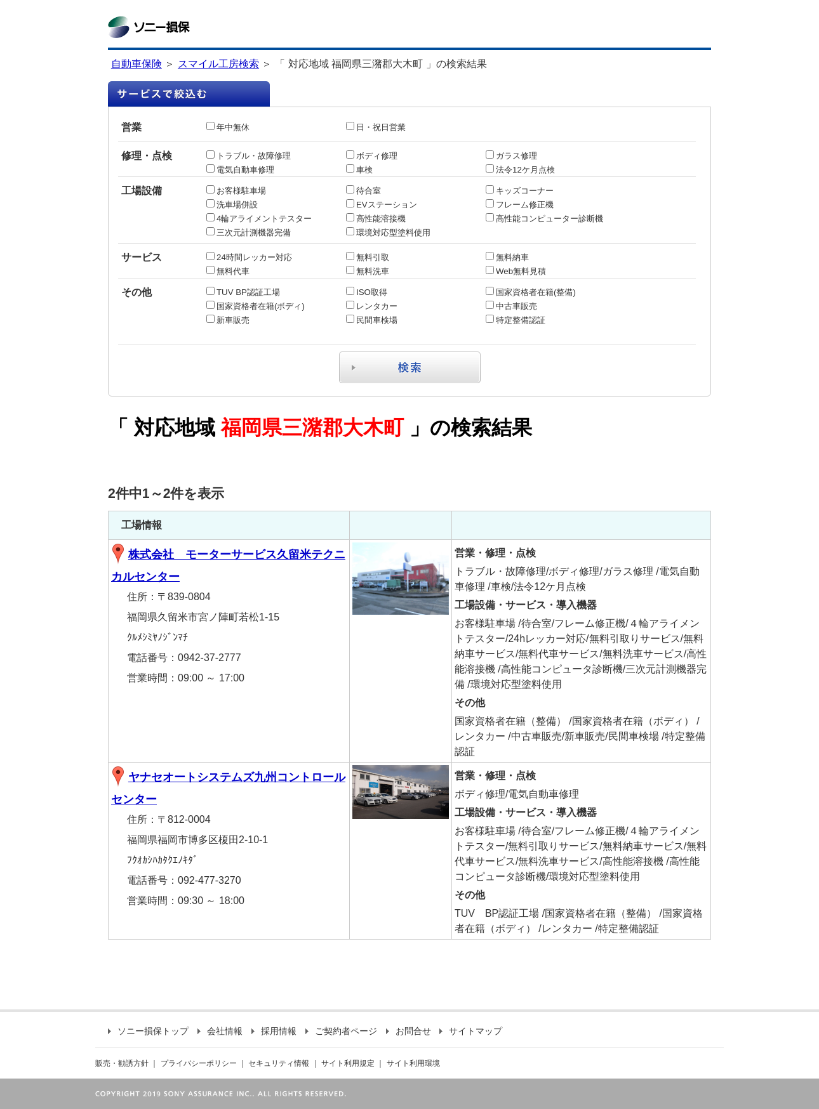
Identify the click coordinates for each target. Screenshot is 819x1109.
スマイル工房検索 (218, 63)
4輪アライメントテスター (259, 218)
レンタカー (371, 306)
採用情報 (273, 1031)
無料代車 (228, 271)
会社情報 (220, 1031)
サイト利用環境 (413, 1063)
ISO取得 (366, 292)
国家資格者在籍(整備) (531, 292)
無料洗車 (367, 271)
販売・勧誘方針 (122, 1063)
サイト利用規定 (348, 1063)
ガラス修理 (511, 156)
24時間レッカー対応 (249, 257)
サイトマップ (470, 1031)
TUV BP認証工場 (243, 292)
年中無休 (228, 127)
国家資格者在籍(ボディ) (255, 306)
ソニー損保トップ (148, 1031)
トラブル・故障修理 (248, 156)
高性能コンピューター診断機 (544, 218)
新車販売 (228, 320)
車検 (359, 169)
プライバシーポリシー (199, 1063)
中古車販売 (511, 306)
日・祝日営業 (376, 127)
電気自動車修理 (240, 169)
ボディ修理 (371, 156)
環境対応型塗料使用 (388, 232)
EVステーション (381, 204)
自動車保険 (136, 63)
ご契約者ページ (341, 1031)
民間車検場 (371, 320)
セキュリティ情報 (278, 1063)
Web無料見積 (516, 271)
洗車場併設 (232, 204)
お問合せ (408, 1031)
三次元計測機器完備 (248, 232)
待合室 (363, 190)
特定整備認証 (515, 320)
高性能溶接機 (376, 218)
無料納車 (507, 257)
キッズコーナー (520, 190)
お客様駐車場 (236, 190)
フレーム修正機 (520, 204)
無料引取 (367, 257)
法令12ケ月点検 (520, 169)
